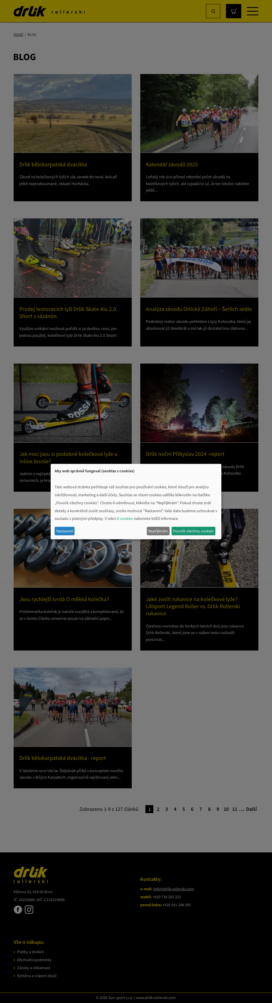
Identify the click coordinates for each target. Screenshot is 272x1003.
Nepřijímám (158, 531)
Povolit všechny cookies (193, 531)
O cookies (125, 518)
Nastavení (64, 531)
